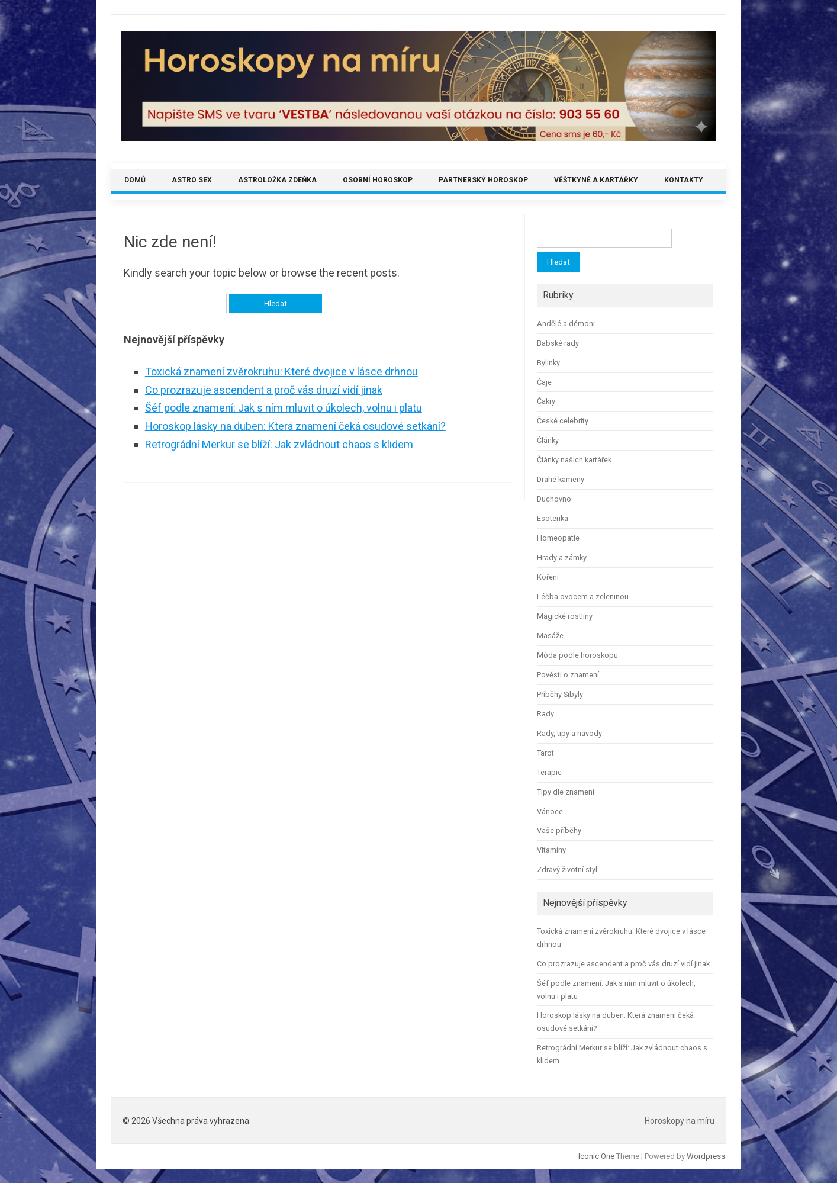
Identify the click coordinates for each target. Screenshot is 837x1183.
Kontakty (683, 180)
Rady (545, 713)
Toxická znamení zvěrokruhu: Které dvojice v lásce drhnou (281, 371)
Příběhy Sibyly (560, 694)
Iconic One (596, 1156)
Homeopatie (558, 537)
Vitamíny (551, 850)
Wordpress (706, 1156)
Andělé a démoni (566, 323)
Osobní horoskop (378, 180)
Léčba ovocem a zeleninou (583, 596)
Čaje (544, 382)
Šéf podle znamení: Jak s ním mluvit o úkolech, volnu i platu (283, 407)
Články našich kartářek (574, 459)
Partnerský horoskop (483, 180)
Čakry (546, 401)
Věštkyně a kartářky (596, 180)
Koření (548, 577)
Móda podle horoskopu (577, 655)
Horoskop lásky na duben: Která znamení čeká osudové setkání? (295, 426)
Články (548, 440)
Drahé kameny (560, 479)
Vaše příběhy (559, 830)
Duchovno (554, 498)
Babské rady (558, 343)
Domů (135, 180)
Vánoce (550, 811)
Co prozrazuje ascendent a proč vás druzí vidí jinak (263, 390)
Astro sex (192, 180)
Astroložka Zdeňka (277, 180)
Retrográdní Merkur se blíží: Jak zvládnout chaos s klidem (279, 444)
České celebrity (562, 420)
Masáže (550, 635)
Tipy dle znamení (565, 791)
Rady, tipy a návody (569, 733)
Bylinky (548, 362)
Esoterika (552, 518)
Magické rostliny (565, 616)
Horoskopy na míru (679, 1121)
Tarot (545, 752)
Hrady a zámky (562, 557)
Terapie (549, 772)
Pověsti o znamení (568, 674)
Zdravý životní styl (567, 869)
